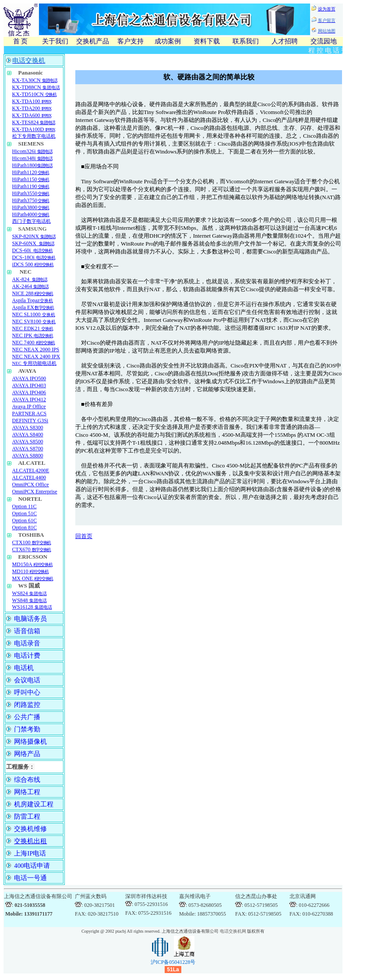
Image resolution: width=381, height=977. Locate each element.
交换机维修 (30, 828)
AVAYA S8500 (27, 442)
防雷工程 (27, 816)
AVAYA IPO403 (29, 385)
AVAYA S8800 (27, 456)
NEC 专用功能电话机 (34, 363)
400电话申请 (32, 865)
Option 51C (24, 513)
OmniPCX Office (30, 484)
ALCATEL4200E (30, 470)
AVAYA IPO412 (29, 399)
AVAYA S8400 (27, 434)
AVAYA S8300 (27, 427)
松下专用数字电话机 (34, 136)
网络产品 (27, 753)
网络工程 (27, 791)
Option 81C (24, 527)
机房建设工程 (33, 804)
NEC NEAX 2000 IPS (36, 349)
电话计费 (27, 655)
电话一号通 (30, 877)
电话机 (24, 667)
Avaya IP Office (29, 406)
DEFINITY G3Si (30, 420)
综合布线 (27, 779)
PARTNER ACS (29, 413)
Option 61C (24, 520)
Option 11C (24, 506)
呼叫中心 (27, 692)
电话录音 (27, 643)
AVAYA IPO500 (29, 378)
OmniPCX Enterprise (34, 491)
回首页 (83, 536)
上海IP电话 (30, 853)
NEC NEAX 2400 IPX (36, 356)
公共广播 (27, 716)
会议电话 (27, 680)
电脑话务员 (30, 618)
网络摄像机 (30, 741)
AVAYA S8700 (27, 449)
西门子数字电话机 (31, 221)
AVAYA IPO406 (29, 392)
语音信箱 (27, 631)
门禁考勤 (27, 729)
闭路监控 (27, 704)
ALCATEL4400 (29, 477)
